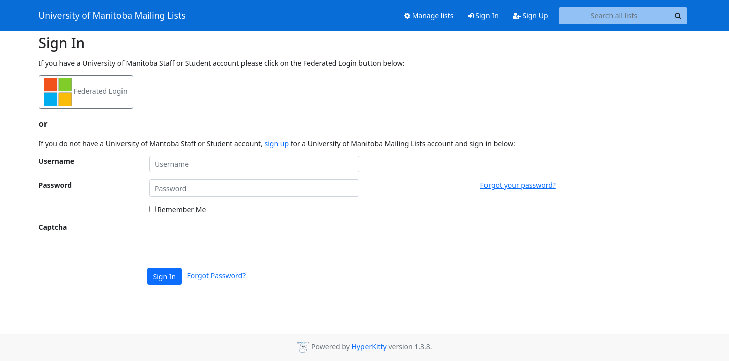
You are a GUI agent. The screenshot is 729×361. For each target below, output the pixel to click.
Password (55, 185)
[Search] (678, 15)
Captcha (53, 227)
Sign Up (530, 15)
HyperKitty (368, 346)
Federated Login (86, 92)
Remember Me (177, 209)
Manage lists (429, 15)
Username (57, 161)
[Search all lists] (614, 15)
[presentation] (225, 241)
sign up (277, 143)
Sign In (483, 15)
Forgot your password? (518, 185)
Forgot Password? (216, 275)
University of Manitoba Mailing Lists (112, 16)
